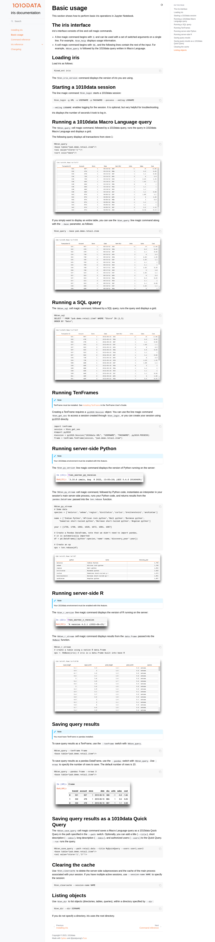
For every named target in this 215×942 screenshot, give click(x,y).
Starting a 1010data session (185, 16)
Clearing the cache (181, 47)
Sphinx (64, 938)
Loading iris (178, 12)
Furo (85, 938)
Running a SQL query (182, 25)
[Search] (27, 21)
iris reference (17, 44)
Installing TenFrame (91, 405)
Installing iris (17, 30)
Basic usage (17, 35)
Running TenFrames (182, 28)
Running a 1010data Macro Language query (185, 20)
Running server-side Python (185, 31)
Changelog (16, 49)
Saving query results (182, 38)
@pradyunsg (76, 938)
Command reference (20, 39)
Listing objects (180, 50)
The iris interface (180, 9)
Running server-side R (183, 34)
